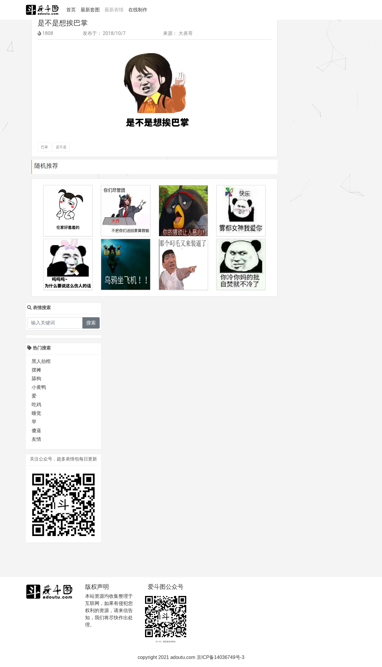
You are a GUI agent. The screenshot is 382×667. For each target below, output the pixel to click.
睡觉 (36, 413)
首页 (72, 9)
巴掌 (44, 147)
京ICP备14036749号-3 (220, 657)
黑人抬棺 (41, 361)
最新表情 (114, 10)
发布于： (92, 33)
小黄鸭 (39, 387)
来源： (170, 33)
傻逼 (36, 430)
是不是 (61, 147)
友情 (36, 439)
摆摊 (36, 370)
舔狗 (36, 378)
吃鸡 (36, 404)
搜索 (91, 323)
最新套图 (90, 10)
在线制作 (137, 10)
